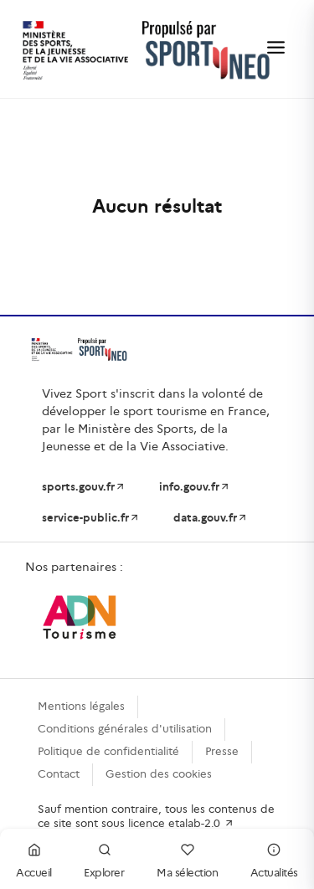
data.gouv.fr (210, 518)
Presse (222, 751)
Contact (59, 774)
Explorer (104, 858)
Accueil (34, 858)
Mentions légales (81, 706)
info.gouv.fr (194, 487)
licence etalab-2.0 (181, 823)
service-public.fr (91, 518)
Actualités (274, 858)
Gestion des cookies (159, 774)
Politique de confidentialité (108, 751)
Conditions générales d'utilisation (125, 729)
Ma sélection (187, 858)
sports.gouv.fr (84, 487)
